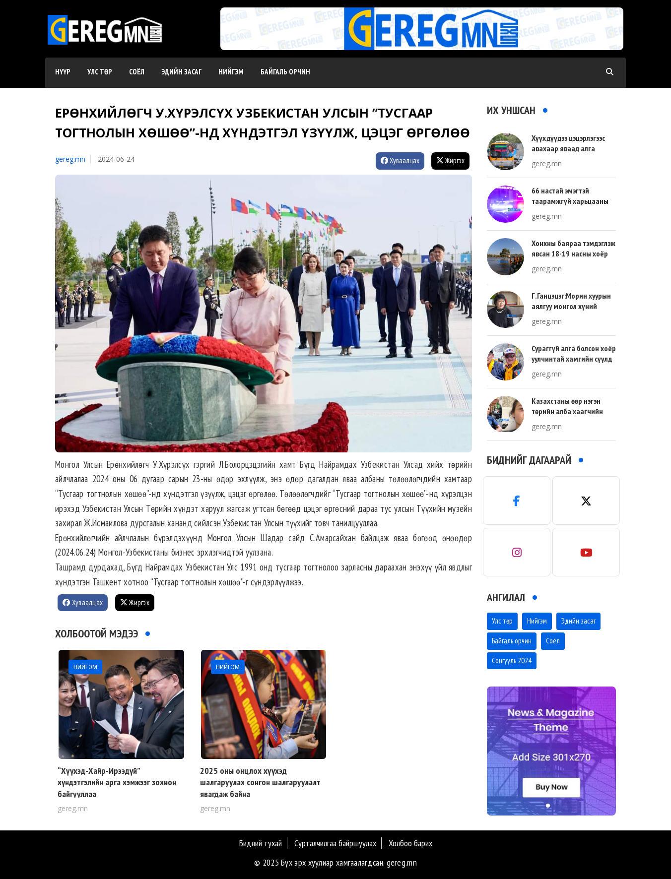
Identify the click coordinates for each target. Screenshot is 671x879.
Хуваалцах (400, 160)
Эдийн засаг (181, 71)
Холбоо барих (410, 843)
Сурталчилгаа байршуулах (335, 843)
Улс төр (99, 71)
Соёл (136, 71)
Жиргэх (450, 160)
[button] (418, 40)
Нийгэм (231, 71)
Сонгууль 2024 (512, 660)
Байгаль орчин (285, 71)
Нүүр (62, 71)
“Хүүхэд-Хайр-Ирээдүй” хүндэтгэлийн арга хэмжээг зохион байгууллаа (117, 782)
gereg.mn (70, 159)
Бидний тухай (260, 843)
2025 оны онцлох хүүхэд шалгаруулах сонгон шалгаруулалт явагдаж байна (260, 782)
